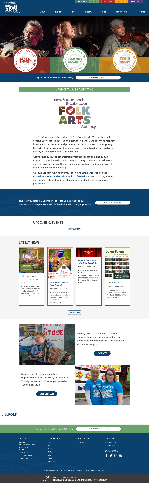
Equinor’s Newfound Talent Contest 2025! (87, 261)
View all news (75, 312)
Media (49, 452)
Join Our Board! (28, 276)
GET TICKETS (82, 2)
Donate (102, 353)
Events (58, 12)
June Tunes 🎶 (113, 282)
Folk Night (121, 2)
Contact (141, 12)
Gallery (88, 12)
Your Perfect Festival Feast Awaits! (59, 283)
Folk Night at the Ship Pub (83, 172)
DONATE (94, 2)
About (42, 12)
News (73, 12)
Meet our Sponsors (112, 203)
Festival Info (80, 442)
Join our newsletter (98, 77)
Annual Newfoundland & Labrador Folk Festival (59, 176)
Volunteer (47, 393)
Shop (104, 12)
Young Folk (135, 2)
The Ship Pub (110, 445)
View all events (74, 229)
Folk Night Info (110, 442)
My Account (51, 461)
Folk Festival (107, 2)
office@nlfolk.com (25, 458)
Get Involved (122, 12)
